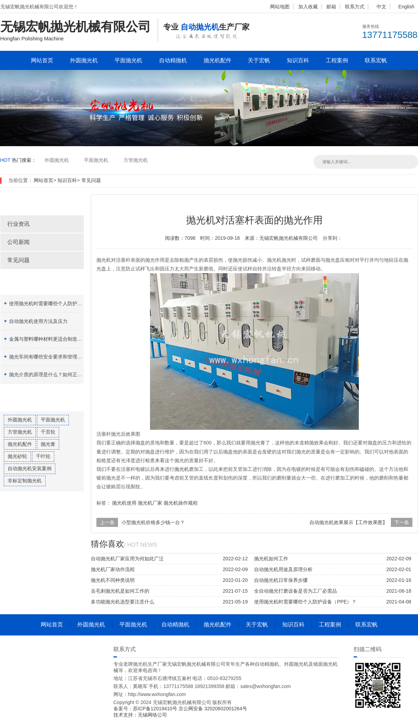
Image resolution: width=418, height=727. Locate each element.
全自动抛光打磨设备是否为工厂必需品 (295, 591)
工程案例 (337, 60)
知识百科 (298, 60)
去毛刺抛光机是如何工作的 (120, 591)
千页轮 (48, 432)
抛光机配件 (217, 60)
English (407, 6)
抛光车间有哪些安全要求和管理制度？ (50, 356)
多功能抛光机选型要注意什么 (122, 601)
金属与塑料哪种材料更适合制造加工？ (50, 339)
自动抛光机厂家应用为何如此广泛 (127, 558)
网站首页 (42, 60)
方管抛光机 (136, 160)
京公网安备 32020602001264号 (213, 708)
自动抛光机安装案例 (30, 468)
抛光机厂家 (150, 503)
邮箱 (331, 6)
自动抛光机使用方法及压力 (38, 321)
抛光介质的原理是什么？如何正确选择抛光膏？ (60, 374)
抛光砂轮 (17, 456)
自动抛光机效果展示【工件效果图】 (348, 522)
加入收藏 (308, 6)
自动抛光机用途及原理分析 (283, 569)
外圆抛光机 (84, 60)
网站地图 (280, 6)
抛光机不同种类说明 (113, 580)
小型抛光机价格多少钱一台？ (153, 522)
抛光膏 (48, 444)
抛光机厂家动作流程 (113, 569)
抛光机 (181, 469)
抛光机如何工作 (271, 558)
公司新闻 (18, 242)
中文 (381, 6)
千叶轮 (43, 456)
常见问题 (91, 180)
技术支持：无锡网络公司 (140, 715)
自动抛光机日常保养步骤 (281, 580)
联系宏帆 (376, 60)
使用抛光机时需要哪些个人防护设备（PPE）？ (60, 303)
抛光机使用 (124, 503)
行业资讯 (18, 224)
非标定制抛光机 (25, 480)
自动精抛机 (173, 60)
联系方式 (354, 6)
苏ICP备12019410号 (156, 708)
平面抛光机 (128, 60)
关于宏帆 (259, 60)
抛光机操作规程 (181, 503)
